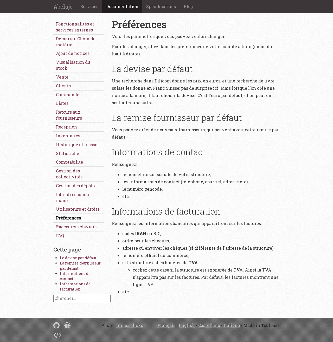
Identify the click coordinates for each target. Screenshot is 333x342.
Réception (66, 127)
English (187, 325)
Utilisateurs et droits (77, 209)
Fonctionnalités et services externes (75, 27)
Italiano (231, 325)
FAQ (60, 235)
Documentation (122, 6)
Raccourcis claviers (76, 226)
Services (89, 6)
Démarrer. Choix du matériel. (76, 41)
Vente (62, 77)
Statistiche (67, 153)
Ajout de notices (72, 53)
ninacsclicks (129, 325)
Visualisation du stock (73, 65)
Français (166, 325)
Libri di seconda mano (72, 197)
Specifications (161, 6)
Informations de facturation (75, 286)
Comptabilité (69, 162)
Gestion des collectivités (69, 173)
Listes (62, 103)
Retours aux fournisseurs (69, 115)
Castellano (209, 325)
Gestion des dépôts (75, 185)
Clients (63, 85)
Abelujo (63, 6)
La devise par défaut (78, 257)
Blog (188, 6)
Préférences (68, 218)
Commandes (68, 94)
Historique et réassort (78, 144)
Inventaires (68, 135)
